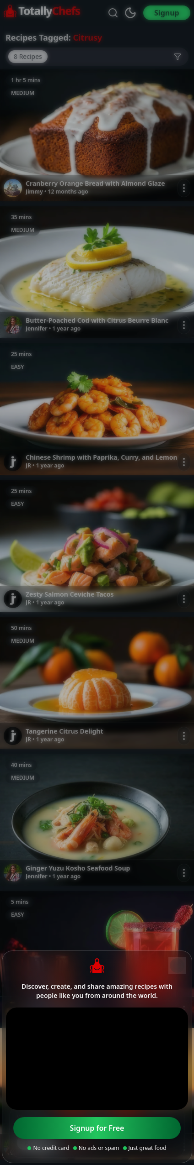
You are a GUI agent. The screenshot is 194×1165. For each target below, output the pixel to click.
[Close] (177, 965)
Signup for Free (97, 1128)
